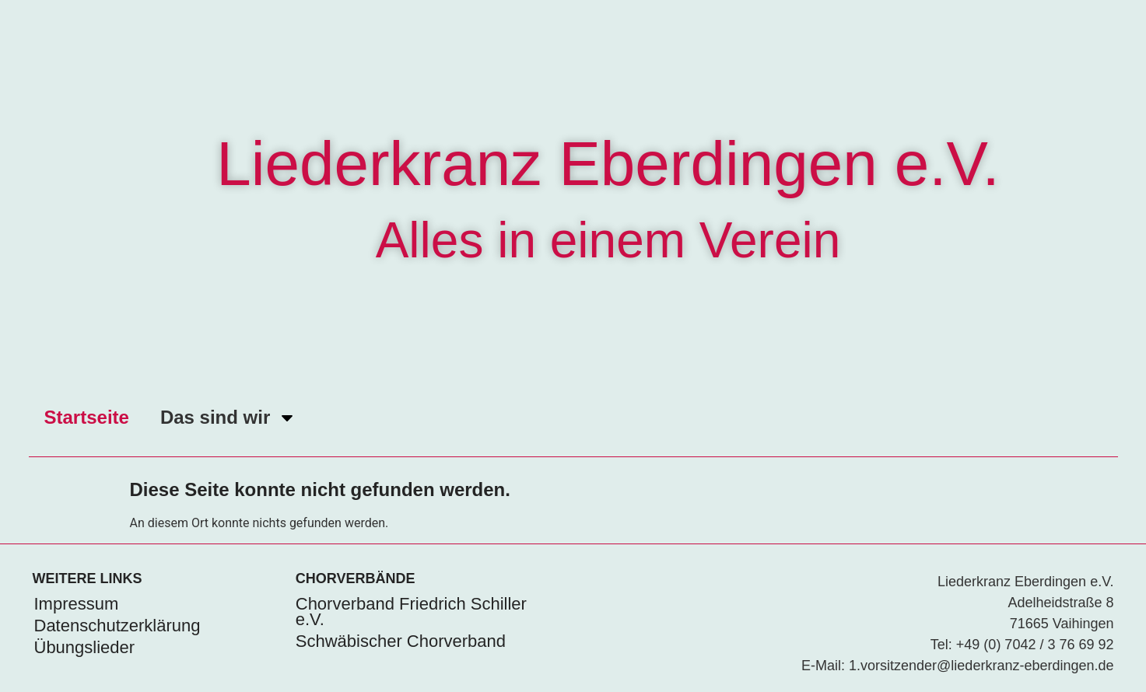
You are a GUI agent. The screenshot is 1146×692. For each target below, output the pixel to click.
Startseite (86, 417)
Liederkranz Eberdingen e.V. (608, 163)
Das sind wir (228, 417)
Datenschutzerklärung (117, 625)
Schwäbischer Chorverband (401, 641)
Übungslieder (84, 647)
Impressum (76, 603)
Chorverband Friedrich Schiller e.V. (411, 611)
